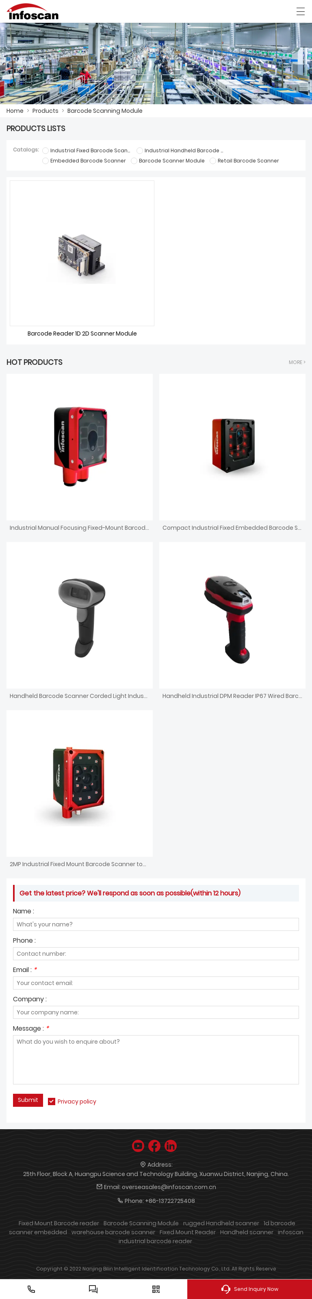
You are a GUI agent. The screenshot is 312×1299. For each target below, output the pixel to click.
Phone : (24, 941)
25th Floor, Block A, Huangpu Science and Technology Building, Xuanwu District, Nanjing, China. (156, 1174)
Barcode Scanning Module (105, 111)
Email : (25, 970)
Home (15, 111)
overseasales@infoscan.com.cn (169, 1187)
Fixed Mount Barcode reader (59, 1223)
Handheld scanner (246, 1232)
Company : (30, 1000)
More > (297, 362)
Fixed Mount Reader (188, 1232)
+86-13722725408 (170, 1201)
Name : (23, 912)
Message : (31, 1029)
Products (45, 111)
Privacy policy (77, 1101)
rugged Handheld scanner (221, 1223)
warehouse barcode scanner (113, 1232)
